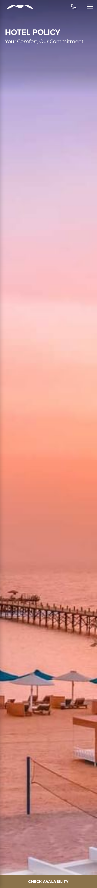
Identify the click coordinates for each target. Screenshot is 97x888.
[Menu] (90, 6)
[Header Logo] (16, 7)
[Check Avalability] (48, 881)
